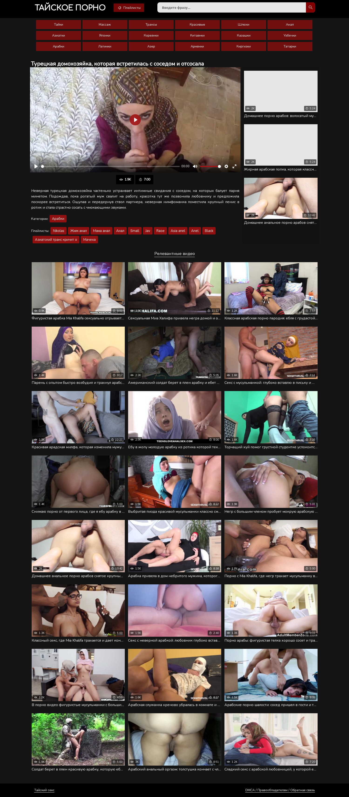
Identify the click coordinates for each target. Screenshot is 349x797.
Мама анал (101, 230)
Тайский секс (44, 790)
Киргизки (244, 46)
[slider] (110, 166)
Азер (151, 46)
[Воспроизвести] (36, 166)
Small (134, 230)
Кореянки (151, 35)
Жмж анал (78, 230)
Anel (195, 230)
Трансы (151, 24)
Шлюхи (243, 24)
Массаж (105, 24)
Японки (104, 35)
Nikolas (58, 230)
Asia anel (178, 230)
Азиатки (58, 35)
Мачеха (89, 239)
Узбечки (290, 35)
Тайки (58, 24)
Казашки (244, 35)
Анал (290, 24)
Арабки (58, 46)
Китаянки (197, 35)
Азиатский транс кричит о (56, 239)
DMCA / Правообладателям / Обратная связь (280, 790)
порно (70, 8)
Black (209, 230)
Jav (147, 230)
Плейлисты (129, 7)
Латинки (104, 46)
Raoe (160, 230)
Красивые (197, 24)
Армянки (197, 46)
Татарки (290, 46)
